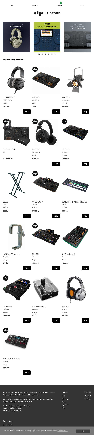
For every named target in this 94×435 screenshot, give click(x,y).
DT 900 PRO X (8, 97)
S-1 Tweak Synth (68, 254)
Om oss (64, 402)
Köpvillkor (65, 405)
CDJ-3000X (7, 306)
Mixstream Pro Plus (11, 358)
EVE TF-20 (66, 97)
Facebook (88, 396)
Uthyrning (65, 399)
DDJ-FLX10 (66, 149)
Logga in (35, 5)
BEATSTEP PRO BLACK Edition (74, 202)
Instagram (87, 399)
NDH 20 (65, 306)
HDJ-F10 (35, 149)
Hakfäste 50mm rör (11, 254)
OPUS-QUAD (37, 202)
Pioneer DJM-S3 (39, 306)
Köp (27, 112)
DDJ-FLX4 (36, 97)
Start (63, 396)
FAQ (63, 408)
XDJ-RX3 (35, 254)
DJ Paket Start (9, 149)
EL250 (5, 202)
